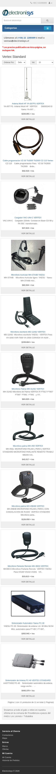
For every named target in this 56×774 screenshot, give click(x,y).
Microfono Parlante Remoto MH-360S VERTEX (28, 566)
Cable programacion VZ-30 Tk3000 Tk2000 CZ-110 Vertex (28, 160)
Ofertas (5, 749)
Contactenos (7, 735)
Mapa (4, 738)
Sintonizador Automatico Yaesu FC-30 (28, 623)
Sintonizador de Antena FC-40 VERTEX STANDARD (28, 680)
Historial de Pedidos (11, 760)
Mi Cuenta (6, 757)
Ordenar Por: (9, 62)
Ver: (33, 62)
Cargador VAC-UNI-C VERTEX (28, 217)
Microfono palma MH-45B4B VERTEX (28, 506)
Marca (5, 746)
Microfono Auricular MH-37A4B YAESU (28, 275)
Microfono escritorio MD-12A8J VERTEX (28, 332)
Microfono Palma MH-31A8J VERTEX (28, 389)
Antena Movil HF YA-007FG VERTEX (28, 103)
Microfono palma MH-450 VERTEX (28, 446)
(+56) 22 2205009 (26, 37)
